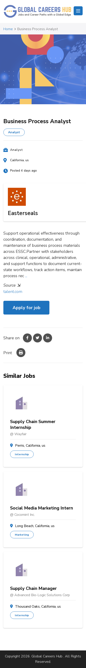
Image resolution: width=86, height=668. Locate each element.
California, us (19, 160)
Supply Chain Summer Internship (32, 424)
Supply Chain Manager (33, 588)
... (26, 276)
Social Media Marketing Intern (41, 508)
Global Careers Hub (46, 656)
